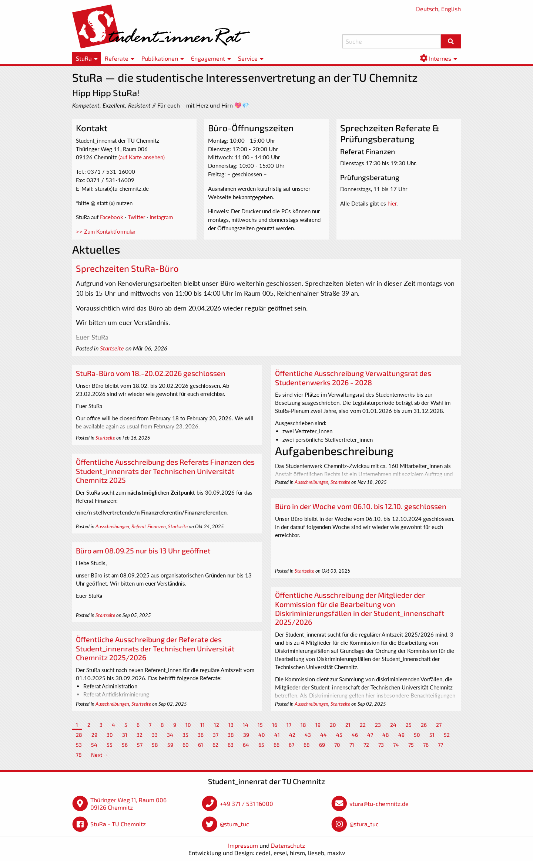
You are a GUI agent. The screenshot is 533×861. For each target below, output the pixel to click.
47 (370, 735)
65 (261, 745)
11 (202, 725)
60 (185, 745)
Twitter (136, 217)
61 (200, 745)
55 (110, 745)
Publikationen (159, 58)
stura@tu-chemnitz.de (379, 803)
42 (292, 735)
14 (245, 725)
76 (426, 745)
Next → (99, 755)
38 (231, 735)
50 (417, 735)
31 (124, 735)
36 (201, 735)
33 (155, 735)
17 (288, 725)
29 (94, 735)
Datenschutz (288, 845)
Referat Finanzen (148, 526)
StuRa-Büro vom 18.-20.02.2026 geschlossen (150, 373)
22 (363, 725)
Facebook (111, 217)
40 (261, 735)
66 (276, 745)
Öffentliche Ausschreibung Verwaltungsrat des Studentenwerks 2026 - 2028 (353, 377)
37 (215, 735)
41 (277, 735)
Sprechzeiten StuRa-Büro (127, 268)
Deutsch (427, 8)
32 (140, 735)
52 (447, 735)
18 (303, 725)
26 (424, 725)
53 (79, 745)
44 (323, 735)
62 (215, 745)
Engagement (208, 58)
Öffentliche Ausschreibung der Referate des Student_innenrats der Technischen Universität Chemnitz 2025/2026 (155, 648)
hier (392, 203)
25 (409, 725)
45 (339, 735)
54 (94, 745)
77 (440, 745)
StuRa (84, 58)
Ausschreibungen (311, 482)
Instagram (161, 217)
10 (188, 725)
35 (185, 735)
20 (333, 725)
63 (231, 745)
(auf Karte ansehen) (141, 157)
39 (246, 735)
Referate (116, 58)
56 (125, 745)
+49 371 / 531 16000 (246, 803)
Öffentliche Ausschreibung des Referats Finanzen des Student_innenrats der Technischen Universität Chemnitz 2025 (165, 470)
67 (291, 745)
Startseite (112, 348)
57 (140, 745)
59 (170, 745)
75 (411, 745)
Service (248, 58)
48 (385, 735)
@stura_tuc (234, 823)
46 (355, 735)
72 (366, 745)
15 (260, 725)
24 (393, 725)
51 (432, 735)
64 (246, 745)
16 (274, 725)
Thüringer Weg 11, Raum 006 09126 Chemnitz (128, 803)
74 (396, 745)
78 (79, 755)
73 (381, 745)
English (451, 8)
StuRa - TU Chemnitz (118, 823)
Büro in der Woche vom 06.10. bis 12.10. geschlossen (360, 506)
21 (348, 725)
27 (439, 725)
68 (307, 745)
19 (318, 725)
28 (79, 735)
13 (231, 725)
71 (351, 745)
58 (155, 745)
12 (216, 725)
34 (170, 735)
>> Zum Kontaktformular (105, 231)
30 (110, 735)
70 (337, 745)
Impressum (243, 845)
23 (378, 725)
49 (401, 735)
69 (322, 745)
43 (308, 735)
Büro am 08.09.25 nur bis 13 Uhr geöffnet (143, 550)
